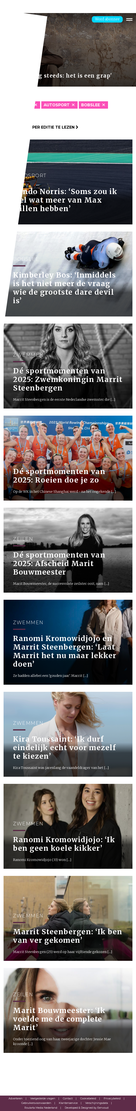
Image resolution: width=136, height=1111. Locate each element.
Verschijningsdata (96, 1103)
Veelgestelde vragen (42, 1098)
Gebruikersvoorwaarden (36, 1103)
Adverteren (16, 1098)
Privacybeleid (112, 1098)
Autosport (57, 105)
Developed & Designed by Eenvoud (86, 1107)
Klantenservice (68, 1103)
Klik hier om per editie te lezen (41, 127)
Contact (68, 1098)
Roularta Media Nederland (40, 1107)
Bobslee (90, 105)
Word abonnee (107, 19)
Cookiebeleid (88, 1098)
